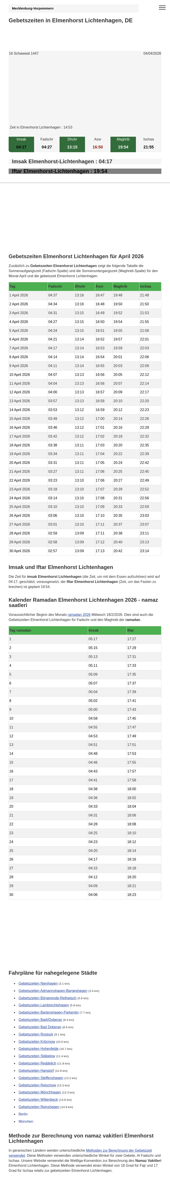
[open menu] (162, 8)
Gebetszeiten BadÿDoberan (40, 1020)
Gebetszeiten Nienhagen (38, 983)
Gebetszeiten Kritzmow (37, 1041)
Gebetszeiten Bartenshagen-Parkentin (49, 1012)
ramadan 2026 (79, 615)
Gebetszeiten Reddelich (37, 1063)
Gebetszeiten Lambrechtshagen (44, 1005)
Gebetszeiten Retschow (37, 1085)
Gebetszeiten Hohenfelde (39, 1049)
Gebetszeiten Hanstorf (36, 1070)
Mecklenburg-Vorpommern (33, 8)
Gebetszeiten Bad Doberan (40, 1027)
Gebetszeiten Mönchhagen (40, 1092)
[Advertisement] (85, 94)
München (26, 1121)
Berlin (23, 1114)
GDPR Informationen (25, 1193)
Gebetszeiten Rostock (36, 1034)
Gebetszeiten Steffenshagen (41, 1078)
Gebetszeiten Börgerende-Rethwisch (47, 998)
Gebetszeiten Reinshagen (39, 1107)
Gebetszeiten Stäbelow (37, 1056)
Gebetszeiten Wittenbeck (38, 1099)
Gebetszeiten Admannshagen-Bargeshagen (53, 990)
